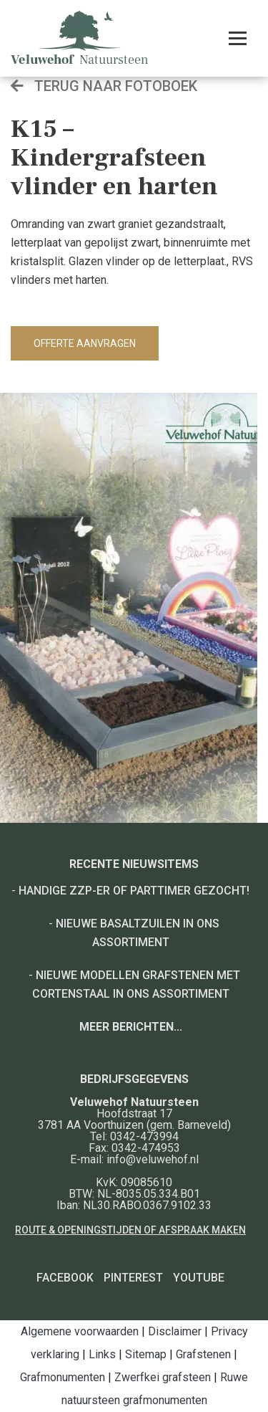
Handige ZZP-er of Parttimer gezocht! (134, 890)
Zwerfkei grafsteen (162, 1377)
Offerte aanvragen (85, 343)
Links (102, 1354)
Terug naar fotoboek (104, 86)
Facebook (65, 1277)
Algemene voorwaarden (80, 1331)
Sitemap (146, 1354)
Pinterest (133, 1277)
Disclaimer (175, 1331)
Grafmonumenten (62, 1377)
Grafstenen (203, 1354)
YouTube (198, 1277)
